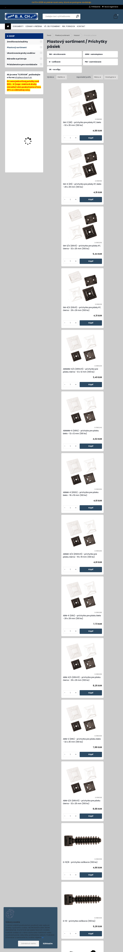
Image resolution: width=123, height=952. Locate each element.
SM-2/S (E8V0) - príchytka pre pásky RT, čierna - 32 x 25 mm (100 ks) (64, 187)
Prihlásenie (95, 7)
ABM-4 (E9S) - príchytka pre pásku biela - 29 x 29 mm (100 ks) (64, 380)
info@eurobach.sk (23, 77)
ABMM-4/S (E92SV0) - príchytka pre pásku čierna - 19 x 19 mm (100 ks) (99, 316)
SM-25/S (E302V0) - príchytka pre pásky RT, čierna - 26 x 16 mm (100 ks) (64, 762)
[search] (77, 16)
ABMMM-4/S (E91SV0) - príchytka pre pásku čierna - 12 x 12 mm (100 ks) (65, 251)
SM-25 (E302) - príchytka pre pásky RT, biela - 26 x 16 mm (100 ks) (98, 697)
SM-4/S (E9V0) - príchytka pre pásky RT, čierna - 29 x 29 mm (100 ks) (99, 187)
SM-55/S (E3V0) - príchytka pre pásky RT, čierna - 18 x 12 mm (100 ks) (64, 826)
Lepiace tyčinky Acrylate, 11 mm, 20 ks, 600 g (31, 110)
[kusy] (55, 138)
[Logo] (21, 16)
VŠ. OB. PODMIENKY (52, 26)
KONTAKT (81, 26)
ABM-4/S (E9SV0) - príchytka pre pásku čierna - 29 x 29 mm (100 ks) (99, 380)
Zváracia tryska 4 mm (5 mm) (30, 128)
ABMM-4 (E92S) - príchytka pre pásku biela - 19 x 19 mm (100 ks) (64, 316)
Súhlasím (48, 943)
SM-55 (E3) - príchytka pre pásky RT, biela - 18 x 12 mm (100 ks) (100, 762)
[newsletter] (112, 935)
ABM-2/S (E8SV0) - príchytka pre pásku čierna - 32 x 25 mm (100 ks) (99, 445)
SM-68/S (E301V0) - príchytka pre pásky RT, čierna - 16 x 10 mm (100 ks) (82, 891)
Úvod (49, 35)
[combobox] (98, 77)
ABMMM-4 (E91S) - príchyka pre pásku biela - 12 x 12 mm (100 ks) (100, 251)
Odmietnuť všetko (28, 943)
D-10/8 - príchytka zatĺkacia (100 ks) (63, 508)
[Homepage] (8, 26)
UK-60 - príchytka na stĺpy (62, 697)
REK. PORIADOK (68, 26)
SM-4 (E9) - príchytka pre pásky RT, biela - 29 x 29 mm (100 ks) (100, 123)
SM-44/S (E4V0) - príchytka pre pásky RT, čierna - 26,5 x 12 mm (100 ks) (100, 571)
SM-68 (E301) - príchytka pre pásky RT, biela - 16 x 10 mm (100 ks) (100, 826)
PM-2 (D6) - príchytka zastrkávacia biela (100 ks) (62, 634)
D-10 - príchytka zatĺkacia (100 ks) (99, 508)
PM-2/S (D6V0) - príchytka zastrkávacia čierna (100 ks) (98, 634)
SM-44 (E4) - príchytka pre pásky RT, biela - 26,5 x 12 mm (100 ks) (63, 571)
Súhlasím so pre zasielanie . (100, 941)
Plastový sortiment (62, 35)
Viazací (77, 35)
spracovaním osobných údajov (103, 940)
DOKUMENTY (18, 26)
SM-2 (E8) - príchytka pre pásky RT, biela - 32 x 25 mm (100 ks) (65, 123)
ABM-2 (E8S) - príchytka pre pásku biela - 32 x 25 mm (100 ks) (63, 445)
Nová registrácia (111, 7)
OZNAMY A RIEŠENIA (33, 26)
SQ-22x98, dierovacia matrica (30, 153)
